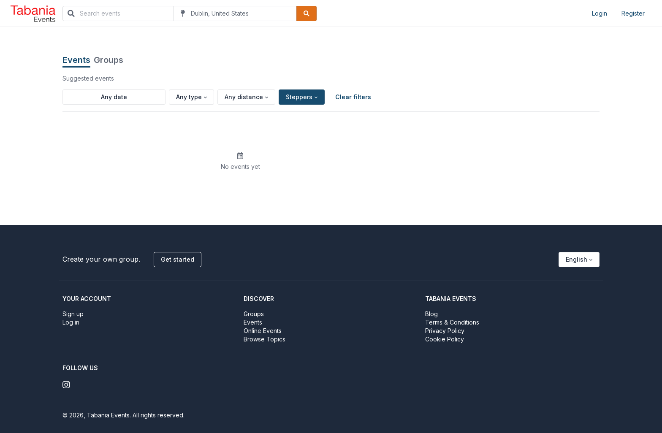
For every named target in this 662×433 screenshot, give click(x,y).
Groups (108, 60)
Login (599, 13)
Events (76, 60)
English (576, 259)
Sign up (73, 313)
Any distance (244, 96)
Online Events (263, 330)
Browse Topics (264, 339)
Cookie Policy (444, 339)
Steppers (299, 96)
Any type (189, 96)
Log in (70, 322)
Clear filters (353, 96)
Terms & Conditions (452, 322)
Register (633, 13)
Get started (177, 259)
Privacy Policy (444, 330)
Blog (431, 313)
